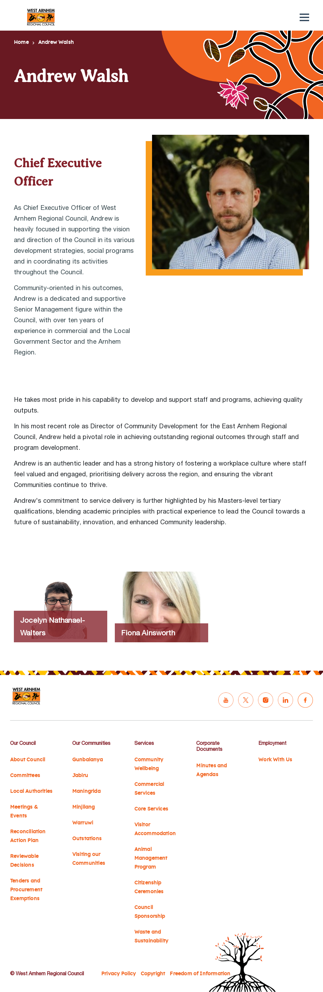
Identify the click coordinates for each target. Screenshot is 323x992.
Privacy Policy (118, 973)
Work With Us (275, 759)
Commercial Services (149, 789)
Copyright (153, 973)
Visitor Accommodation (155, 829)
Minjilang (83, 807)
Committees (25, 775)
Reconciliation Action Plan (28, 836)
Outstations (87, 838)
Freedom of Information (200, 973)
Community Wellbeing (148, 764)
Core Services (151, 808)
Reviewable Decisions (24, 861)
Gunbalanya (87, 759)
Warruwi (82, 822)
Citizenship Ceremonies (149, 887)
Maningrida (86, 791)
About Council (27, 759)
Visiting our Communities (88, 859)
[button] (304, 17)
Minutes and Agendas (211, 770)
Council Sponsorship (149, 912)
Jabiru (80, 775)
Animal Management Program (150, 858)
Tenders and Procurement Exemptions (26, 889)
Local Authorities (31, 791)
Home (21, 42)
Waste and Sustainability (151, 936)
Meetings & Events (24, 811)
